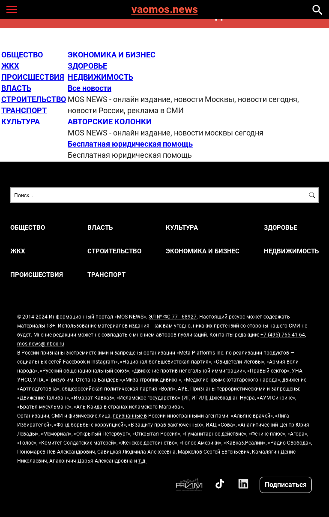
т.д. (142, 460)
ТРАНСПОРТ (24, 110)
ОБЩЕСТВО (22, 54)
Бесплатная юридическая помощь (130, 143)
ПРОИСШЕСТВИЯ (32, 77)
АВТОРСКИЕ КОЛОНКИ (110, 121)
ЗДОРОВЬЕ (87, 65)
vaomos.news (165, 9)
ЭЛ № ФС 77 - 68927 (173, 316)
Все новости (89, 88)
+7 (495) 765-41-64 (282, 334)
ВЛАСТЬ (16, 88)
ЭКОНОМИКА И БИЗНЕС (112, 54)
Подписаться (286, 484)
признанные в (130, 415)
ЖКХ (10, 65)
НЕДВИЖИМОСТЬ (100, 77)
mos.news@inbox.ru (40, 343)
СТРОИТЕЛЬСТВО (33, 99)
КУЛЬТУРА (20, 121)
